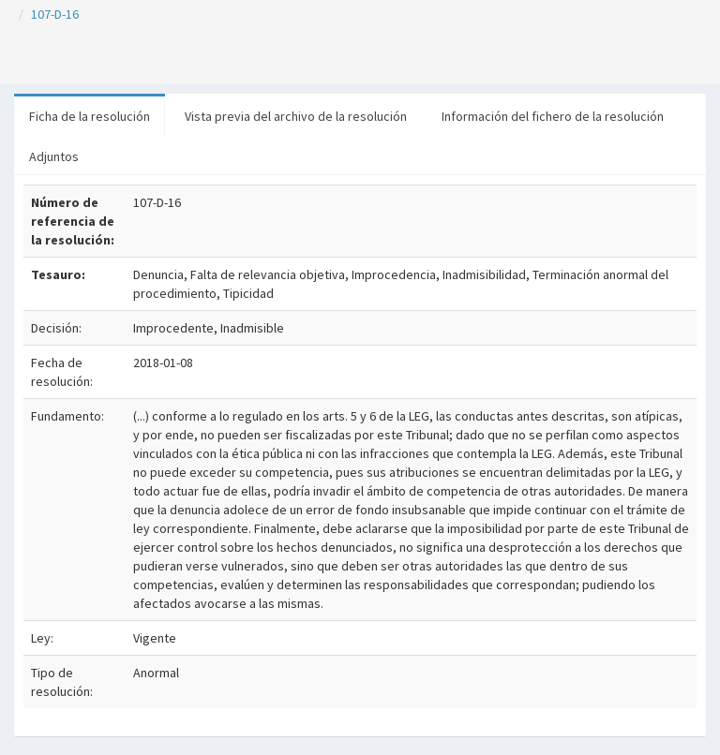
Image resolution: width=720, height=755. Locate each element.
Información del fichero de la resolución (553, 116)
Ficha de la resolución (89, 116)
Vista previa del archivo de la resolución (296, 116)
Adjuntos (54, 156)
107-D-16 (55, 14)
